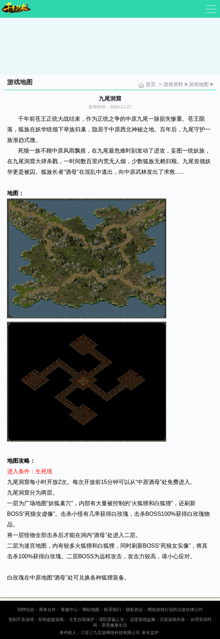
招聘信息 (25, 609)
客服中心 (69, 609)
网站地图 (90, 609)
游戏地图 (199, 84)
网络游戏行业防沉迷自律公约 (175, 609)
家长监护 (150, 632)
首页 (151, 84)
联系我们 (112, 609)
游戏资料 (173, 84)
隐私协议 (134, 609)
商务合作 (47, 609)
